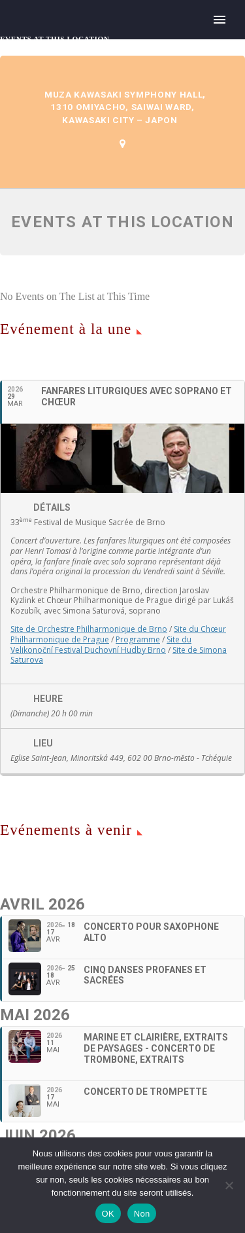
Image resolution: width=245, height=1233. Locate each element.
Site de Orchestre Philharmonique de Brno (88, 629)
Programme (138, 639)
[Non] (228, 1185)
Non (142, 1214)
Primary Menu (219, 20)
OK (108, 1214)
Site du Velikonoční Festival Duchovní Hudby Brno (100, 644)
